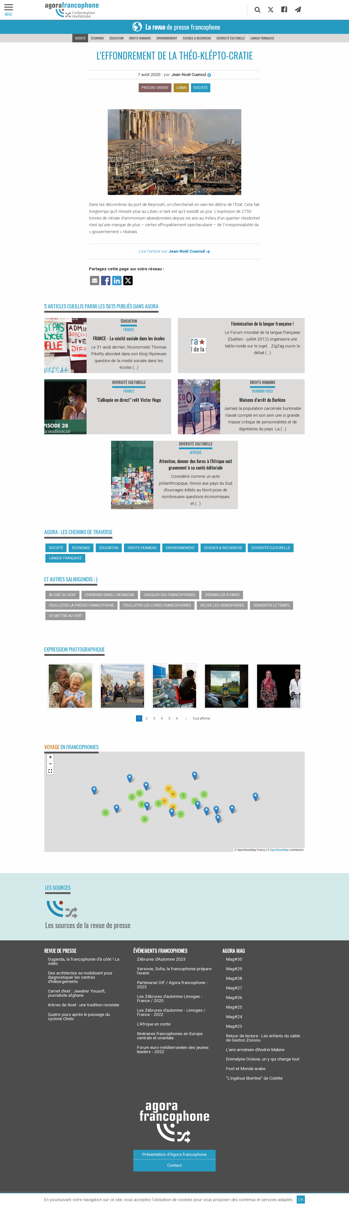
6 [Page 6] (177, 718)
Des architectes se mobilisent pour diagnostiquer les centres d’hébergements (80, 977)
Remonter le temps (272, 605)
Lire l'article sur (174, 251)
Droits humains (140, 38)
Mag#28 (234, 978)
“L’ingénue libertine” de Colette (254, 1078)
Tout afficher (201, 718)
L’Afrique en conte (153, 1024)
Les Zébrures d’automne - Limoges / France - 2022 (171, 1012)
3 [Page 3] (154, 718)
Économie (97, 38)
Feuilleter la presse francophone (81, 605)
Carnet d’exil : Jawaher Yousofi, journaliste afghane (77, 993)
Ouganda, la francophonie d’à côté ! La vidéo (83, 961)
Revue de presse (60, 950)
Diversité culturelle (231, 38)
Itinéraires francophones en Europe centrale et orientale (170, 1035)
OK (301, 1199)
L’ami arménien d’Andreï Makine (255, 1049)
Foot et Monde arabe (245, 1068)
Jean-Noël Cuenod (191, 74)
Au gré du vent (62, 595)
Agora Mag (233, 950)
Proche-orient (155, 88)
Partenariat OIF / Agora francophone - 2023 (172, 984)
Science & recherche (197, 38)
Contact (174, 1165)
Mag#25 (234, 1007)
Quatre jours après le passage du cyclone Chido (79, 1016)
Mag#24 (234, 1016)
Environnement (166, 38)
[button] (116, 808)
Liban (181, 88)
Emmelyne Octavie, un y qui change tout (262, 1059)
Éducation (117, 38)
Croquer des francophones (170, 595)
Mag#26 (234, 997)
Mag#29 (234, 968)
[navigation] (9, 10)
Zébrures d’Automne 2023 (161, 959)
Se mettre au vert (65, 616)
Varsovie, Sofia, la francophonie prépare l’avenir (174, 971)
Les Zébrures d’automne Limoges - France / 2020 (170, 998)
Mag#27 (234, 988)
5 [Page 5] (169, 718)
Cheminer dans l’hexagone (109, 595)
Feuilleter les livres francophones (157, 605)
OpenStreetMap (279, 849)
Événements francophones (160, 950)
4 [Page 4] (162, 718)
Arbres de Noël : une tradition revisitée (83, 1004)
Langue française (262, 38)
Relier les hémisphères (222, 605)
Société (80, 38)
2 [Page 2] (147, 718)
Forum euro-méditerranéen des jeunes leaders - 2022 (173, 1049)
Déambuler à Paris (222, 595)
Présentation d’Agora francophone (174, 1154)
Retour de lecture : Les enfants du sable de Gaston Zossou (263, 1038)
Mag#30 (234, 959)
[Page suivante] (185, 718)
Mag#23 (234, 1026)
